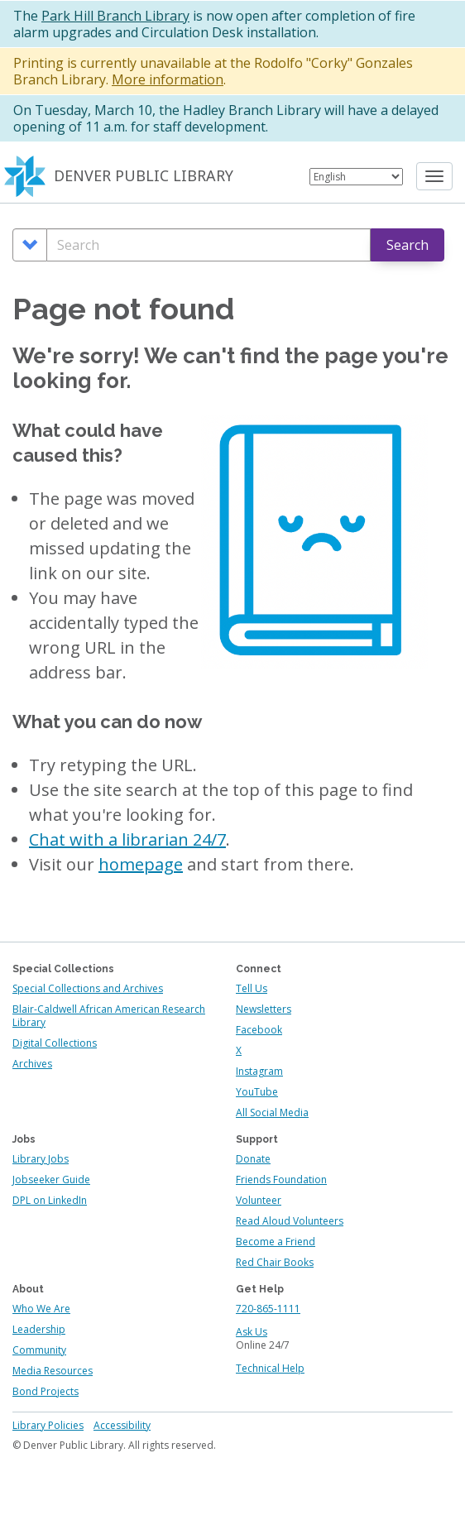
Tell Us (251, 988)
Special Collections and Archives (87, 988)
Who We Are (41, 1309)
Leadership (38, 1329)
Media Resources (52, 1371)
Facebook (259, 1030)
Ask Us (251, 1332)
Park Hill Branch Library (115, 16)
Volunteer (258, 1200)
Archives (32, 1064)
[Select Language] (356, 176)
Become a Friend (275, 1242)
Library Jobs (40, 1159)
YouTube (257, 1092)
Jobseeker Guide (51, 1179)
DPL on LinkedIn (49, 1200)
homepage (140, 864)
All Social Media (272, 1112)
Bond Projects (45, 1391)
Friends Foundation (281, 1179)
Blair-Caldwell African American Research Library (108, 1015)
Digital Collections (54, 1043)
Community (39, 1350)
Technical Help (270, 1368)
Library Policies (48, 1425)
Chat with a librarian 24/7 (127, 839)
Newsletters (263, 1009)
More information (167, 79)
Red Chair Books (275, 1262)
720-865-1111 (268, 1309)
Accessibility (122, 1425)
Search (407, 245)
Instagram (259, 1071)
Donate (253, 1159)
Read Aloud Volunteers (289, 1221)
